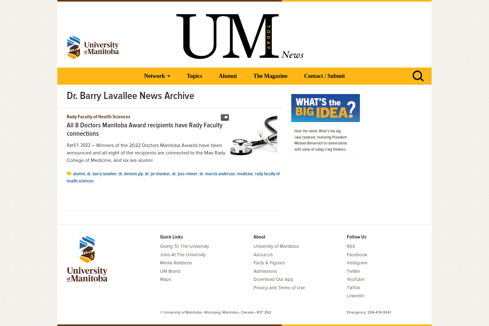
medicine (245, 174)
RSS (351, 246)
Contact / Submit (324, 76)
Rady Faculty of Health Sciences (98, 117)
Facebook (357, 254)
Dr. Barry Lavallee (101, 174)
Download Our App (273, 279)
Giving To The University (184, 246)
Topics (194, 76)
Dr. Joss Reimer (184, 174)
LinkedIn (355, 296)
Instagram (357, 263)
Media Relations (176, 263)
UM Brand (170, 271)
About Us (263, 254)
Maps (165, 279)
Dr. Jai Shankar (157, 174)
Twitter (353, 271)
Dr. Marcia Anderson (217, 174)
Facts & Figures (269, 263)
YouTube (355, 279)
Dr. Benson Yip (131, 174)
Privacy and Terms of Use (279, 288)
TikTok (353, 288)
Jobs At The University (183, 254)
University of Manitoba (276, 246)
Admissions (265, 271)
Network (154, 76)
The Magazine (270, 76)
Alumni (228, 76)
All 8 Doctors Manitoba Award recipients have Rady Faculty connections (144, 130)
